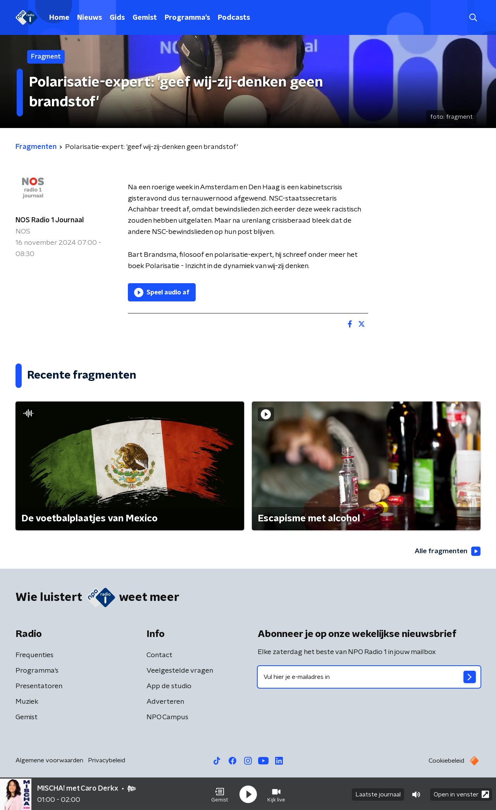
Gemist (145, 17)
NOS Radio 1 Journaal (50, 220)
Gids (117, 17)
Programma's (187, 17)
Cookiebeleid (446, 761)
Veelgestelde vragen (179, 671)
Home (59, 17)
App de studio (168, 686)
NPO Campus (167, 717)
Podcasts (234, 17)
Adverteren (165, 702)
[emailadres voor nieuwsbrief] (369, 677)
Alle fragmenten (446, 551)
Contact (159, 655)
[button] (219, 793)
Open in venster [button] (461, 793)
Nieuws (89, 17)
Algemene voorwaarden (49, 761)
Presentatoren (39, 686)
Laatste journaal (378, 794)
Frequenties (34, 655)
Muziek (27, 702)
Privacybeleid (106, 761)
